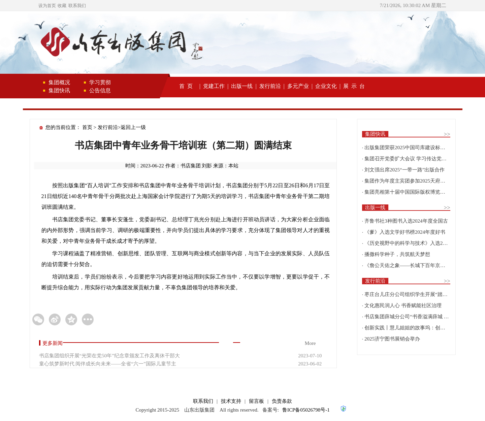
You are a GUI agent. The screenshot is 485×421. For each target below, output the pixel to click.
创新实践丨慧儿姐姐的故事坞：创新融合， (412, 327)
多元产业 (298, 86)
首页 (87, 127)
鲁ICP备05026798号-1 (306, 410)
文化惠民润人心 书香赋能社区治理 (403, 305)
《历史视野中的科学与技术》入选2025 (407, 243)
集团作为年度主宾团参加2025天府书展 (407, 181)
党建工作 (214, 86)
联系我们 (77, 5)
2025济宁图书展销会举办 (392, 339)
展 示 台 (354, 86)
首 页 (186, 86)
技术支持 (231, 401)
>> (447, 134)
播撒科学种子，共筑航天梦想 (397, 254)
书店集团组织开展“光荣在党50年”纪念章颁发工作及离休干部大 (109, 355)
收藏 (62, 5)
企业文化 (326, 86)
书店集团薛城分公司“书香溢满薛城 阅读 (409, 316)
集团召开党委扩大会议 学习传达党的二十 (410, 158)
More (310, 343)
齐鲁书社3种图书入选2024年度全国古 (406, 221)
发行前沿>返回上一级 (122, 127)
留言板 (256, 401)
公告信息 (100, 90)
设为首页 (47, 5)
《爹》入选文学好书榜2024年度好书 (404, 232)
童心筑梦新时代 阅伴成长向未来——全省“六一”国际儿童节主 (107, 363)
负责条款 (282, 401)
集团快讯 (59, 90)
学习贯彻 (100, 82)
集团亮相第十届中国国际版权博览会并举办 (412, 192)
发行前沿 (270, 86)
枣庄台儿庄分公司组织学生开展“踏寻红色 (411, 294)
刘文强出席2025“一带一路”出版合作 (404, 169)
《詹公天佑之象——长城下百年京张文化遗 (412, 265)
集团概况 (59, 82)
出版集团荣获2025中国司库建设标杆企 (407, 147)
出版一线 (242, 86)
